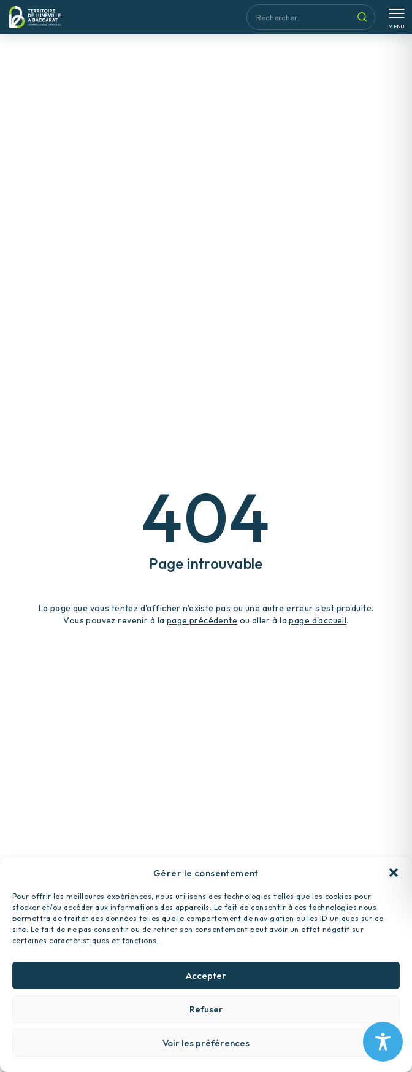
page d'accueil (317, 620)
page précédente (202, 620)
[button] (393, 881)
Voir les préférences (206, 1051)
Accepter (206, 984)
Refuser (206, 1018)
